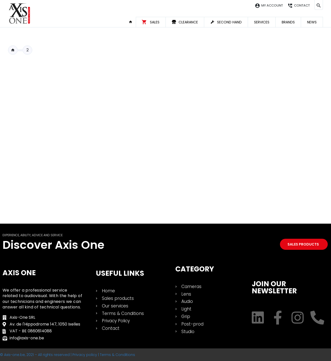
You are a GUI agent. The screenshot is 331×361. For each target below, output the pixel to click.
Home (132, 22)
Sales (154, 22)
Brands (288, 22)
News (312, 22)
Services (261, 22)
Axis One (19, 273)
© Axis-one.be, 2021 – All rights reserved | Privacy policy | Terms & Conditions (67, 354)
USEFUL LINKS (120, 273)
